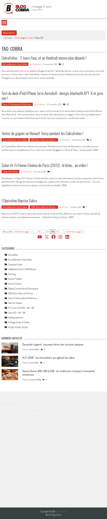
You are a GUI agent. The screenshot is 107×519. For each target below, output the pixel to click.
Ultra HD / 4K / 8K (16, 312)
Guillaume (36, 64)
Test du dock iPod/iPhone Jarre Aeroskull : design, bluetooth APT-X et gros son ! (52, 95)
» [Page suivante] (64, 231)
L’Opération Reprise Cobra (19, 200)
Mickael (65, 207)
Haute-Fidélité (15, 278)
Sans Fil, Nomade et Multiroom (17, 104)
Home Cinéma (15, 283)
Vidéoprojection (15, 317)
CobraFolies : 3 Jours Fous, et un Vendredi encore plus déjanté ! (44, 58)
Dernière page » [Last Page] (75, 231)
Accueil (8, 37)
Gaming (12, 274)
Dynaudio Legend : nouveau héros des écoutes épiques (53, 344)
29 (47, 231)
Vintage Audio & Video (19, 322)
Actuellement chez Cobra (15, 64)
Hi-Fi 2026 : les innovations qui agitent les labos (48, 357)
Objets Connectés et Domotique (23, 288)
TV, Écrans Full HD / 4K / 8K (21, 307)
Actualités (13, 254)
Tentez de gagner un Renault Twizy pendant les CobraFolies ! (42, 133)
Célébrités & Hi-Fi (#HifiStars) (22, 269)
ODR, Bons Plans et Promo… (43, 139)
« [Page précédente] (31, 231)
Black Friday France (54, 515)
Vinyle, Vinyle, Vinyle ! (18, 327)
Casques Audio (15, 264)
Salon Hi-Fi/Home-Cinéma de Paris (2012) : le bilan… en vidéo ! (45, 165)
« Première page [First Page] (21, 231)
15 (39, 231)
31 (57, 231)
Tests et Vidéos (10, 171)
